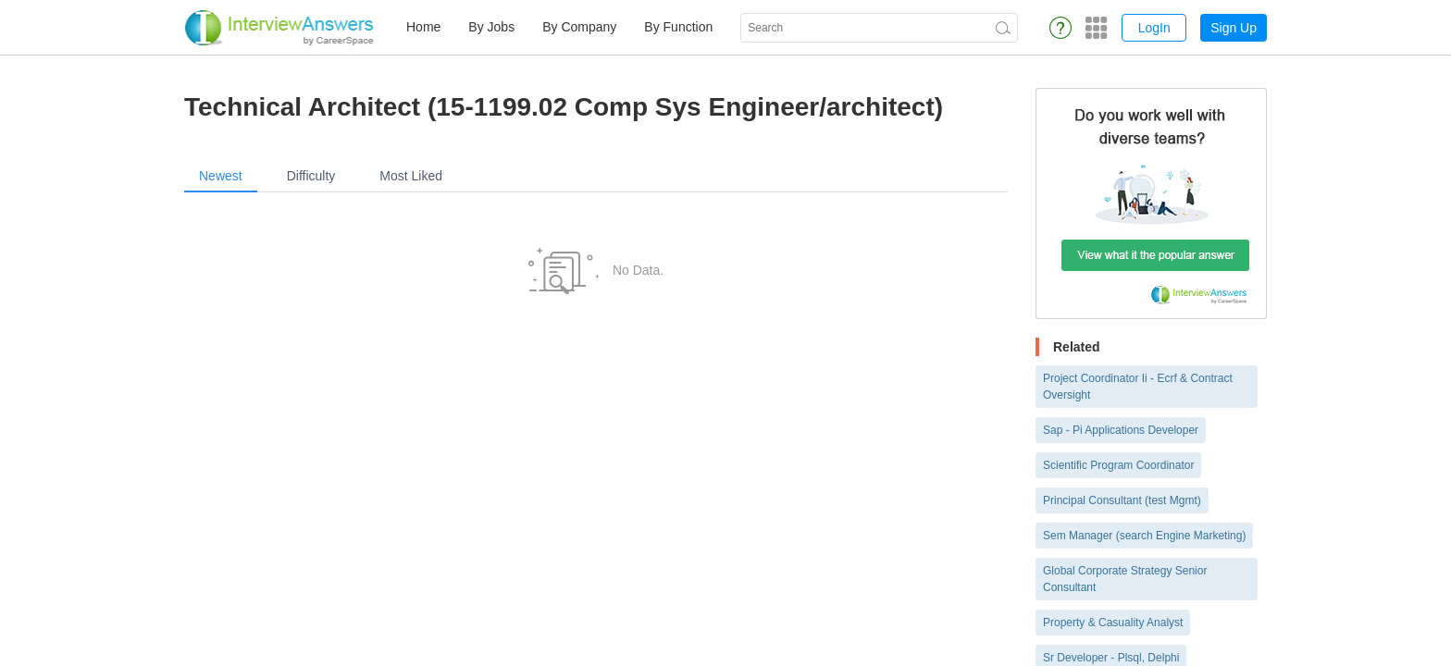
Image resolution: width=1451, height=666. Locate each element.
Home (423, 26)
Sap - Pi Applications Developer (1120, 430)
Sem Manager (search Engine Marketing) (1144, 535)
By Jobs (491, 26)
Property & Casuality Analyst (1113, 622)
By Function (678, 26)
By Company (579, 26)
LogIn (1154, 27)
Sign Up (1233, 27)
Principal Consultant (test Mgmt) (1122, 500)
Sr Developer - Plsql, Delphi (1111, 657)
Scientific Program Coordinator (1118, 465)
